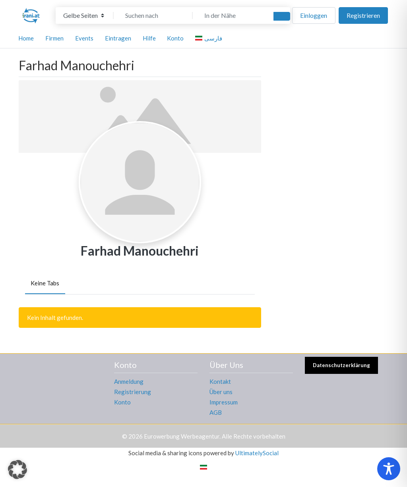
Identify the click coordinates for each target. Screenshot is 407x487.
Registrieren (363, 15)
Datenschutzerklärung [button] (341, 365)
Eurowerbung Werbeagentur (181, 436)
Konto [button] (175, 38)
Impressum (223, 402)
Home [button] (26, 38)
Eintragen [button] (118, 38)
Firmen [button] (54, 38)
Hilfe (149, 38)
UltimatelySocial (257, 452)
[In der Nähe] (232, 15)
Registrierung (132, 391)
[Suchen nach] (153, 15)
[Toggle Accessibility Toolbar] (388, 468)
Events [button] (84, 38)
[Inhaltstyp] (84, 15)
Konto (122, 402)
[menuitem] (210, 38)
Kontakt (220, 381)
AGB (215, 412)
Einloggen (313, 15)
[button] (17, 469)
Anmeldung (128, 381)
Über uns (221, 391)
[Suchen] (281, 16)
